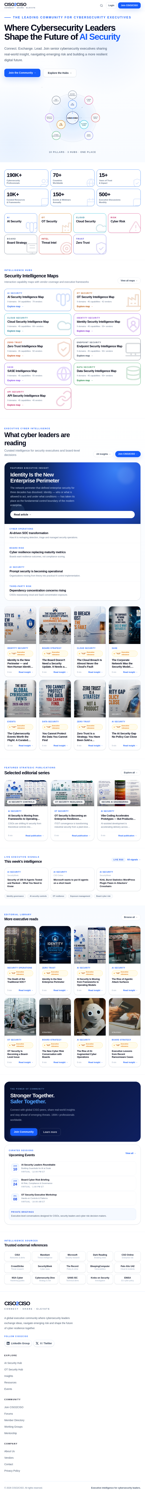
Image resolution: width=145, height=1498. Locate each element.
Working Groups (13, 1426)
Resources (10, 1382)
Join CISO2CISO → (128, 454)
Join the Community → (22, 72)
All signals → (134, 859)
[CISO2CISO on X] (43, 1343)
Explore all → (131, 772)
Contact (8, 1464)
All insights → (103, 454)
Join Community (24, 1131)
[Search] (101, 5)
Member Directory (14, 1420)
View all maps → (129, 280)
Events (8, 1389)
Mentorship (10, 1433)
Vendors (9, 1457)
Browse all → (131, 917)
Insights (8, 1376)
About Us (9, 1451)
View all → (131, 1153)
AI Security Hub (13, 1363)
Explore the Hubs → (60, 72)
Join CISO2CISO (129, 5)
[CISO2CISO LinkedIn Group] (18, 1343)
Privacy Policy (12, 1470)
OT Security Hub (13, 1369)
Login (111, 5)
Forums (8, 1413)
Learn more (50, 1132)
